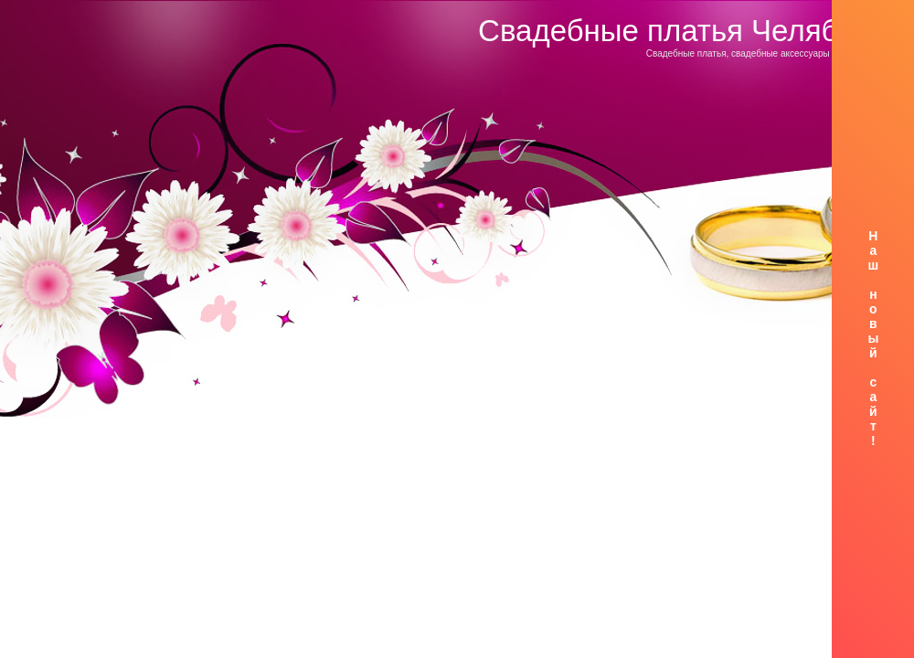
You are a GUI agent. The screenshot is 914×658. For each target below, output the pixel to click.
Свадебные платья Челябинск (689, 31)
